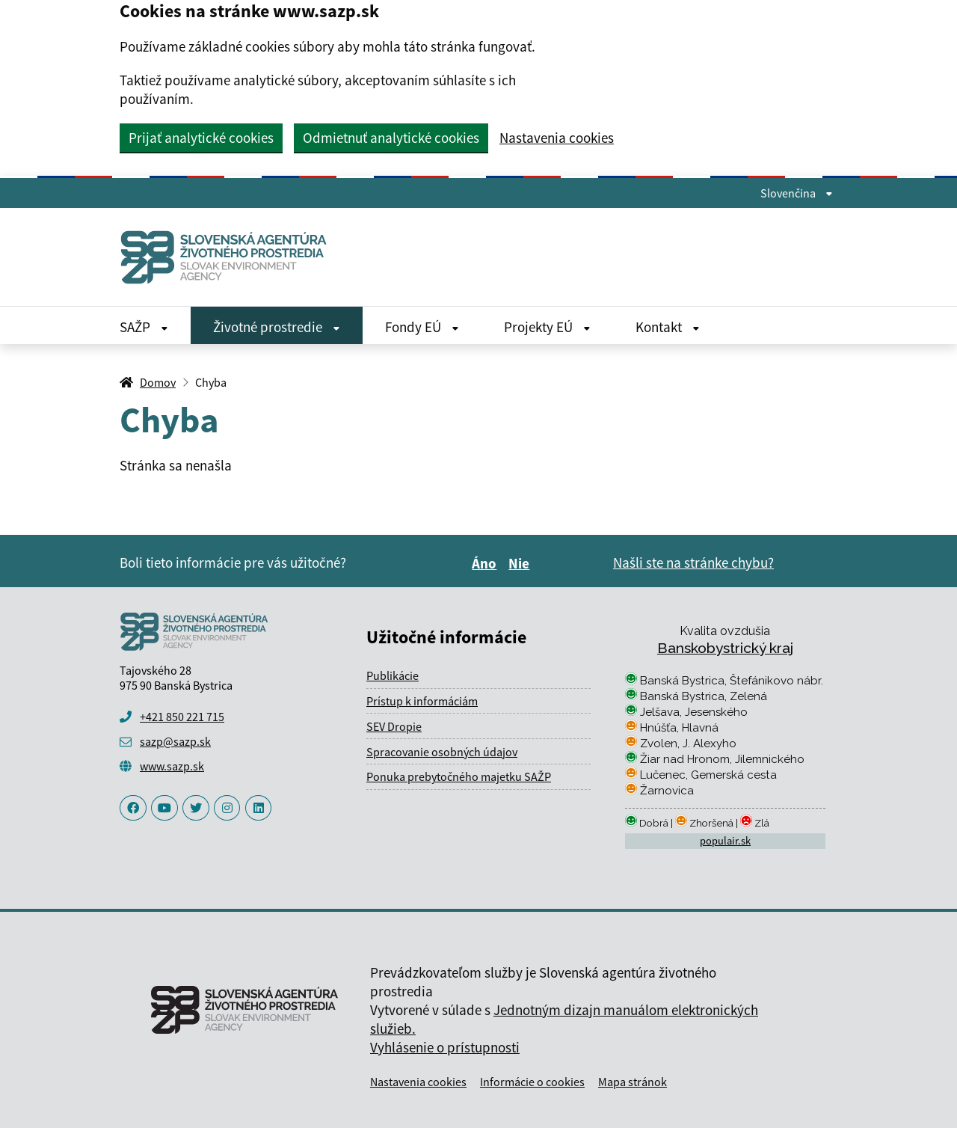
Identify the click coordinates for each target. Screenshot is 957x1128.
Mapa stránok (632, 1081)
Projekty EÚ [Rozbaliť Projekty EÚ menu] (547, 327)
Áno (486, 563)
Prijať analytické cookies (201, 138)
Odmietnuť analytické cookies (391, 138)
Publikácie (392, 675)
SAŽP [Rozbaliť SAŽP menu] (144, 327)
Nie (521, 563)
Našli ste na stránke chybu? (693, 562)
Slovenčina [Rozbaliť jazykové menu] (796, 193)
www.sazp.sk (172, 765)
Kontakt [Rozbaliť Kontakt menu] (668, 327)
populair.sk (725, 840)
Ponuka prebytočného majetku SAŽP (458, 776)
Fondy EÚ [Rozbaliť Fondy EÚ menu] (422, 327)
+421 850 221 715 (182, 716)
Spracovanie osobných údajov (441, 751)
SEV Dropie (394, 726)
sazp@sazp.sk (175, 741)
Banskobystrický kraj (725, 648)
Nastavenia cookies (556, 138)
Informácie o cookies (532, 1081)
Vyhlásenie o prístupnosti (445, 1047)
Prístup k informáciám (422, 700)
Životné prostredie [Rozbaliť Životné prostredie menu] (276, 327)
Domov (158, 382)
